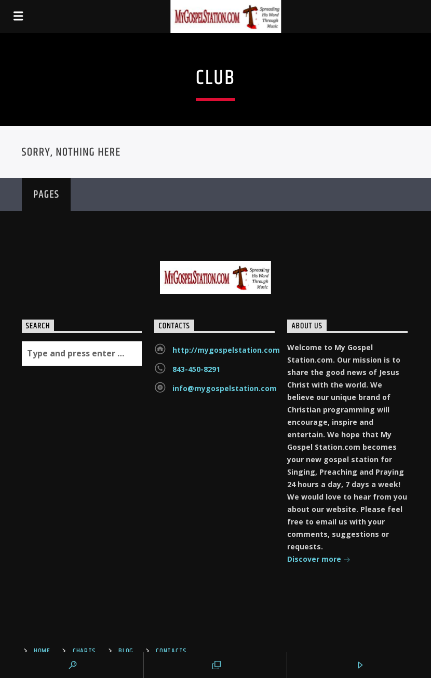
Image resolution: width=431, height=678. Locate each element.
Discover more (319, 560)
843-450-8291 (196, 369)
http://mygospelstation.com (226, 350)
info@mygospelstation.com (224, 388)
